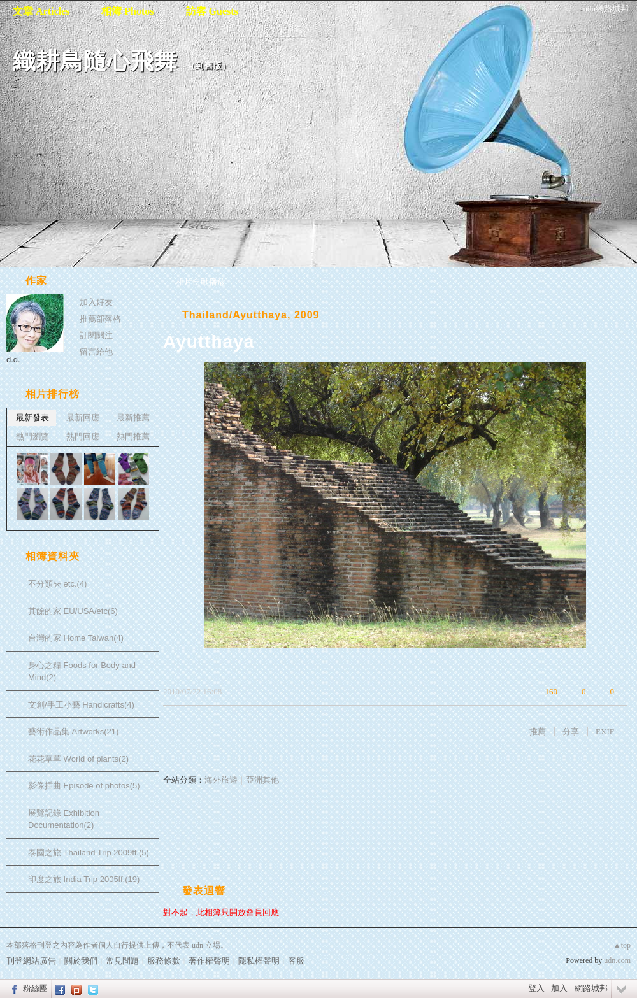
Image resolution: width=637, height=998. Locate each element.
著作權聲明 (209, 961)
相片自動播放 (200, 282)
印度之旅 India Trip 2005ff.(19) (84, 879)
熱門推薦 (133, 436)
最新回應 (82, 417)
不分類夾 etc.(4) (57, 583)
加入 (559, 988)
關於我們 (80, 961)
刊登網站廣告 (31, 961)
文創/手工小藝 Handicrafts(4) (81, 704)
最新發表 (32, 417)
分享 (570, 731)
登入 (536, 988)
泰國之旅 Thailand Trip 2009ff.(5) (88, 852)
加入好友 (96, 302)
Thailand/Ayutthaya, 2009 (250, 315)
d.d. (13, 359)
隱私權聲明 (259, 961)
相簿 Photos (127, 11)
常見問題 (122, 961)
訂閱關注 (96, 335)
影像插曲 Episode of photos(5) (84, 785)
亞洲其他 (262, 780)
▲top (622, 945)
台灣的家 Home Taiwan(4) (76, 638)
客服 (296, 961)
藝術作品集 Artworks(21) (73, 731)
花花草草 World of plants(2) (78, 759)
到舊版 (209, 66)
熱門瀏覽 (32, 436)
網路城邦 (591, 988)
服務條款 (163, 961)
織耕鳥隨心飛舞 (95, 61)
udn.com (617, 960)
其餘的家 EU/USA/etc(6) (73, 611)
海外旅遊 (221, 780)
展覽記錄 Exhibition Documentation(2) (63, 819)
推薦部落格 (100, 319)
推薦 (537, 731)
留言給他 (96, 352)
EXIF (605, 731)
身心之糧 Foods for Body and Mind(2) (82, 671)
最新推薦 (133, 417)
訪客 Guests (212, 11)
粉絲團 (35, 988)
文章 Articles (41, 11)
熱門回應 (82, 436)
